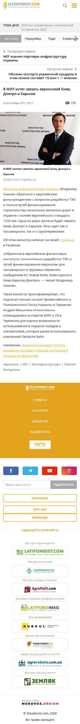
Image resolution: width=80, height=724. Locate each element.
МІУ (25, 364)
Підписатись (64, 485)
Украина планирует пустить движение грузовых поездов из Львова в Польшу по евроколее (35, 350)
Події (51, 39)
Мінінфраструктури (46, 364)
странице (67, 240)
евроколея (11, 364)
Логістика (11, 39)
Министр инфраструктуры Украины (31, 189)
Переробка (33, 39)
